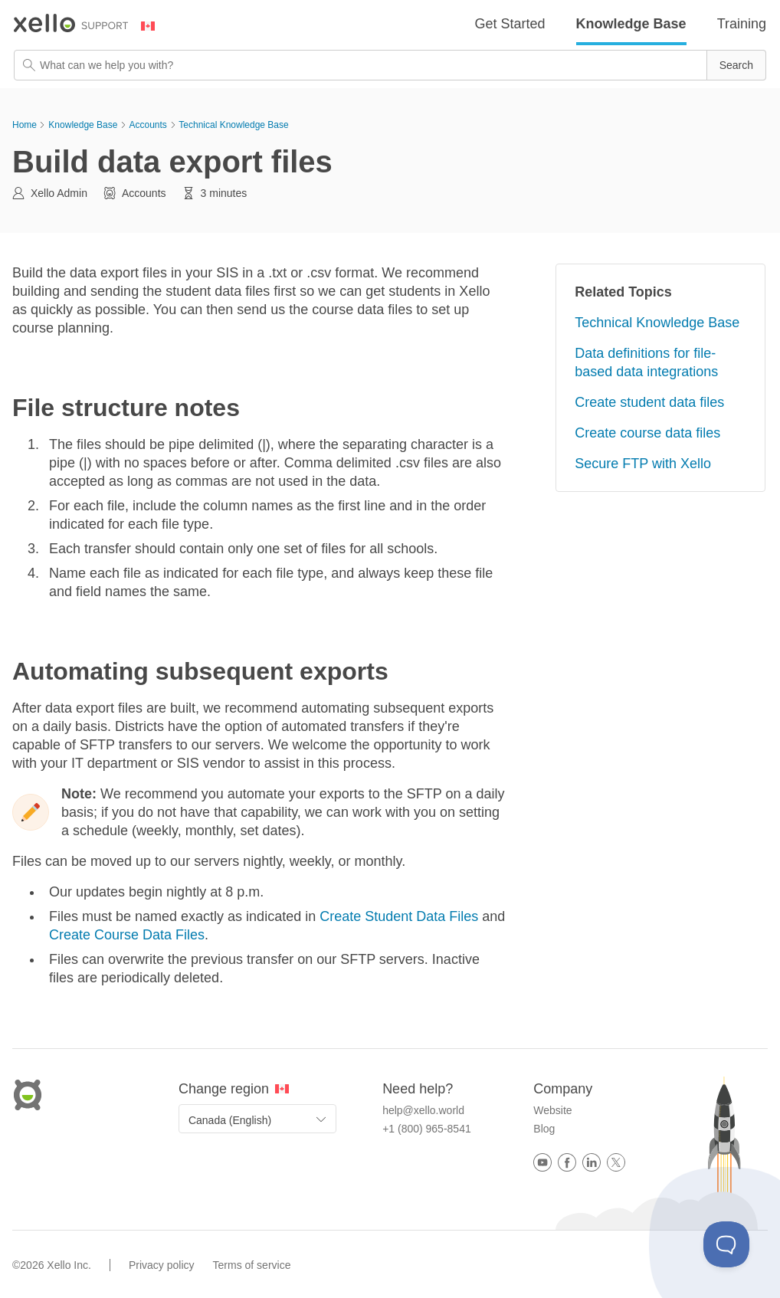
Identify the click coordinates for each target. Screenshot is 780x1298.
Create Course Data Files (127, 934)
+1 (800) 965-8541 (426, 1129)
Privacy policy (162, 1265)
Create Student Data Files (401, 916)
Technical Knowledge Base (233, 125)
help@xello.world (423, 1110)
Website (552, 1110)
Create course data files (647, 433)
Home (24, 125)
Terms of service (252, 1265)
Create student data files (649, 402)
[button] (736, 65)
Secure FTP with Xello (643, 463)
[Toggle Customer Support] (726, 1244)
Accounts (147, 125)
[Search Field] (390, 65)
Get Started (510, 23)
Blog (544, 1129)
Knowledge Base (631, 23)
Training (741, 23)
